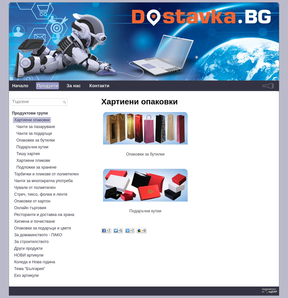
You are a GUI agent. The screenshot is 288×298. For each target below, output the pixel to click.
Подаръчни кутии (32, 147)
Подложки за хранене (36, 167)
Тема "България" (29, 268)
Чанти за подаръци (34, 133)
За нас (74, 85)
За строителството (31, 241)
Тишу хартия (28, 153)
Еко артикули (26, 275)
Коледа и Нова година (34, 262)
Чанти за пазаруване (35, 126)
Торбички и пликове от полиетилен (46, 174)
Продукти (47, 85)
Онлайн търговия (30, 208)
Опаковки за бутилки (35, 140)
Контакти (99, 85)
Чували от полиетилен (35, 187)
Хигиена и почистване (34, 221)
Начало (20, 85)
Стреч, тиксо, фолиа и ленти (40, 194)
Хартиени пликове (33, 160)
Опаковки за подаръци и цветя (42, 228)
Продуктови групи (30, 113)
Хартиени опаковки (32, 120)
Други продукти (28, 248)
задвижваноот (270, 290)
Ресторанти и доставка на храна (44, 214)
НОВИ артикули (28, 255)
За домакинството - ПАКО (38, 235)
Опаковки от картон (32, 201)
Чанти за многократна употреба (43, 181)
